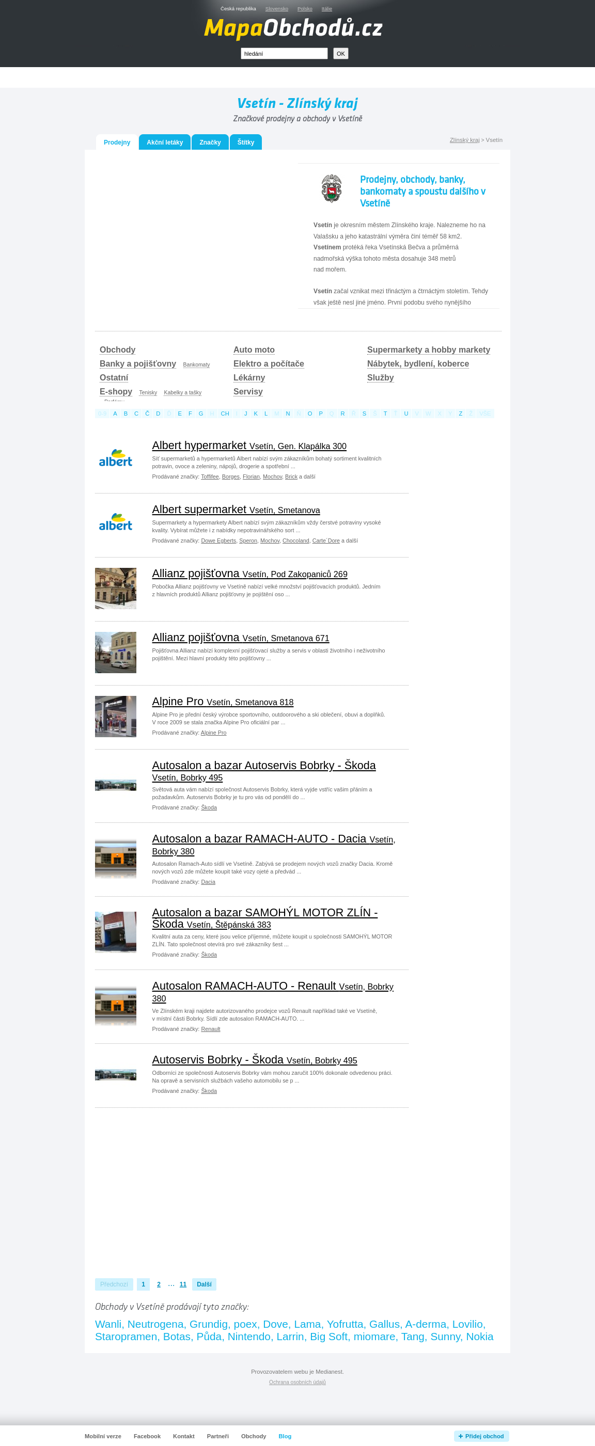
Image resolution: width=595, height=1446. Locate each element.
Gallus (384, 1324)
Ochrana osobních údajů (297, 1382)
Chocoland (296, 540)
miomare (375, 1336)
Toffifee (210, 476)
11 (183, 1284)
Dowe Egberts (218, 540)
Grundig (209, 1324)
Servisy (248, 391)
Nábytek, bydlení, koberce (418, 363)
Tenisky (148, 392)
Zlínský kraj (465, 140)
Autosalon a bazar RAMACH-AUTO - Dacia (274, 844)
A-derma (425, 1324)
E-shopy (116, 391)
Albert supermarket (236, 509)
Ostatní (114, 377)
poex (245, 1324)
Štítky (246, 142)
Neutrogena (156, 1324)
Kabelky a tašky (182, 392)
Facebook (147, 1436)
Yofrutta (345, 1324)
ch (225, 413)
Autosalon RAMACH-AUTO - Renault (273, 991)
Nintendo (249, 1336)
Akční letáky (165, 142)
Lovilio (467, 1324)
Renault (210, 1029)
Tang (413, 1336)
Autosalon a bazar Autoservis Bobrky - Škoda (264, 770)
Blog (285, 1436)
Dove (275, 1324)
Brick (291, 476)
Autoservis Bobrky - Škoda (254, 1059)
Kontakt (184, 1436)
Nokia (479, 1336)
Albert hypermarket (249, 445)
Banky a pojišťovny (138, 363)
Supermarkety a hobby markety (428, 349)
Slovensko (276, 8)
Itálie (327, 8)
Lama (307, 1324)
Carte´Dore (326, 540)
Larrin (290, 1336)
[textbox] (284, 53)
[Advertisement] (188, 235)
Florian (251, 476)
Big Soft (329, 1336)
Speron (248, 540)
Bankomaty (196, 365)
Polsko (305, 8)
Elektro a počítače (268, 363)
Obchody (117, 349)
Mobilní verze (103, 1436)
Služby (380, 377)
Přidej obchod (484, 1436)
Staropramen (126, 1336)
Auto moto (254, 349)
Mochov (272, 476)
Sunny (445, 1336)
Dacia (208, 882)
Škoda (209, 807)
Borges (231, 476)
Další (204, 1284)
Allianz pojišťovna (250, 573)
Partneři (218, 1436)
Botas (177, 1336)
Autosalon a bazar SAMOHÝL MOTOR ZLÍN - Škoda (265, 918)
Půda (209, 1336)
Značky (210, 142)
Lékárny (249, 377)
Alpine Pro (223, 701)
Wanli (108, 1324)
